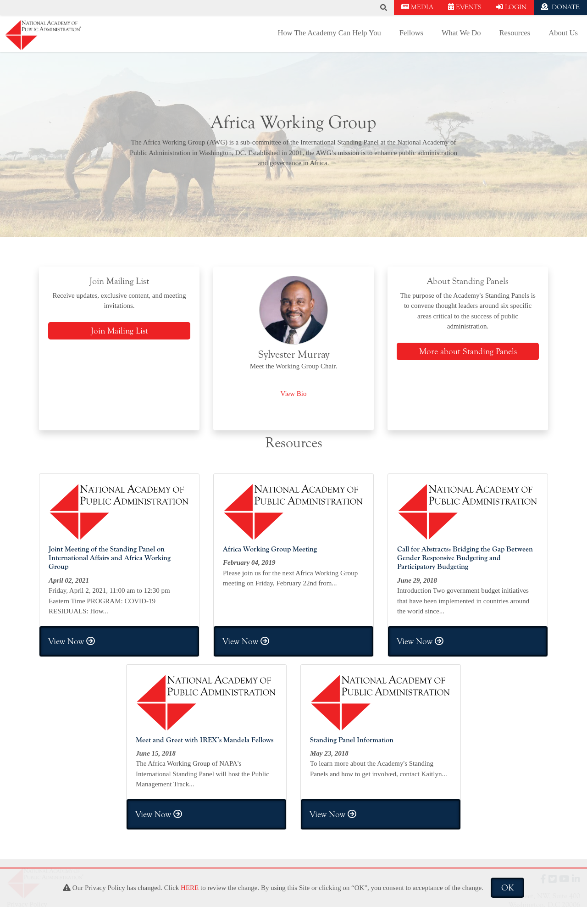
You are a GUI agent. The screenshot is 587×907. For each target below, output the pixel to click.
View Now (71, 641)
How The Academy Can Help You (329, 32)
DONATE (560, 7)
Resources (514, 32)
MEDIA (417, 7)
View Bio (293, 393)
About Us (563, 32)
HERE (190, 887)
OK (507, 888)
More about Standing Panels (468, 351)
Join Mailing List (119, 331)
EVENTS (465, 7)
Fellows (411, 32)
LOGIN (511, 7)
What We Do (461, 32)
